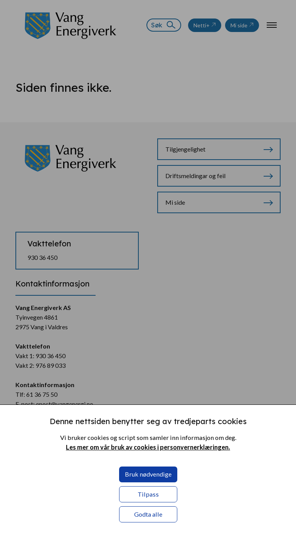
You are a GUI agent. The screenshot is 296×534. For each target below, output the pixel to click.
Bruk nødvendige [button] (148, 474)
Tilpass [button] (148, 494)
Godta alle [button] (148, 514)
